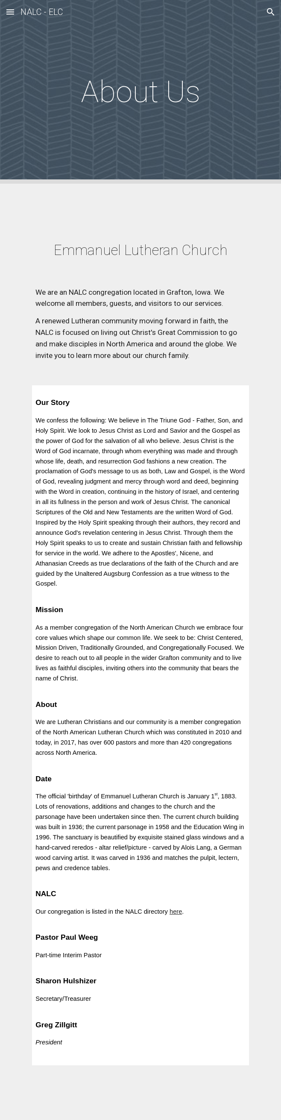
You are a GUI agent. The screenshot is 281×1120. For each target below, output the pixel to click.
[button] (10, 11)
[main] (140, 92)
